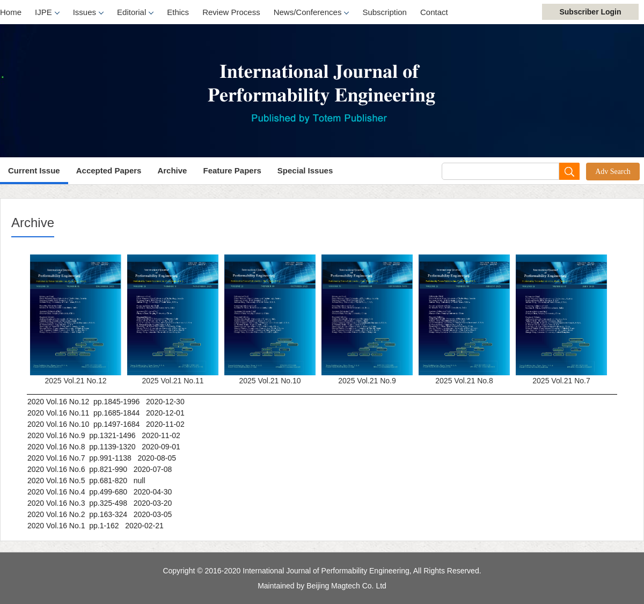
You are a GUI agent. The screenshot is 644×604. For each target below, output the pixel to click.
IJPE (47, 13)
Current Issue (34, 170)
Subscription (384, 12)
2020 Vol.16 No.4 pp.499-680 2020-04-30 (99, 491)
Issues (88, 13)
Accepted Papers (109, 170)
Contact (434, 12)
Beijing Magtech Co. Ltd (346, 585)
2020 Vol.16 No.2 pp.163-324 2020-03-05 (99, 514)
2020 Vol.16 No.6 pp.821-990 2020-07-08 (99, 469)
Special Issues (305, 170)
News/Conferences (311, 13)
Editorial (135, 13)
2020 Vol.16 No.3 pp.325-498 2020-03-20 (99, 503)
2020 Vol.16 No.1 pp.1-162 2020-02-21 (95, 525)
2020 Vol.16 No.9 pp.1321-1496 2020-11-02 (103, 435)
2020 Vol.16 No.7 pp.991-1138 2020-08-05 (101, 458)
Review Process (231, 12)
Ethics (178, 12)
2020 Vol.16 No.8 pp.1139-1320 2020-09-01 (103, 446)
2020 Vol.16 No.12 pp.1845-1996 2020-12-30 (106, 401)
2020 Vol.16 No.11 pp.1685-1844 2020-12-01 (106, 413)
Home (10, 12)
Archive (172, 170)
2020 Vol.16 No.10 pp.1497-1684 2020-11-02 (106, 424)
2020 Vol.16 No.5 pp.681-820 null (86, 480)
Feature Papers (232, 170)
